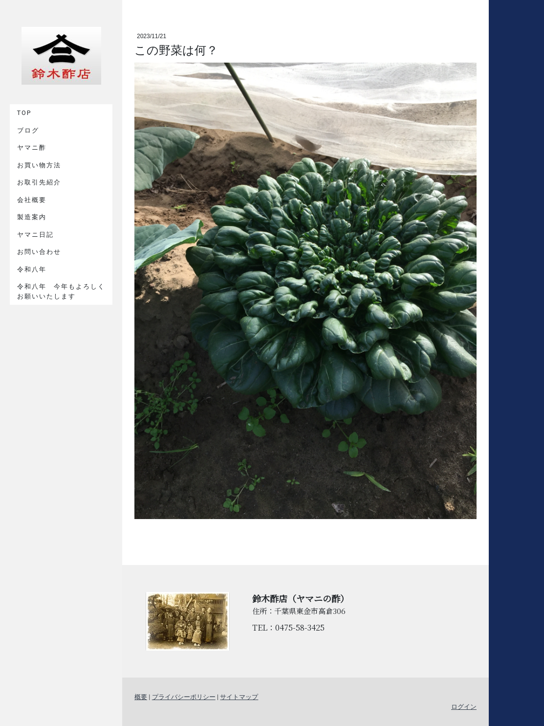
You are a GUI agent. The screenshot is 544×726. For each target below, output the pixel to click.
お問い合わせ (39, 251)
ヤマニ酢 (31, 147)
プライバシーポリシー (184, 697)
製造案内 (31, 217)
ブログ (28, 130)
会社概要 (31, 200)
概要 (140, 697)
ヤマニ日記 (35, 234)
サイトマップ (239, 697)
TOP (24, 112)
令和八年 (31, 269)
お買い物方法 (39, 165)
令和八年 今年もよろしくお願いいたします (61, 291)
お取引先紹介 (39, 182)
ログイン (464, 706)
